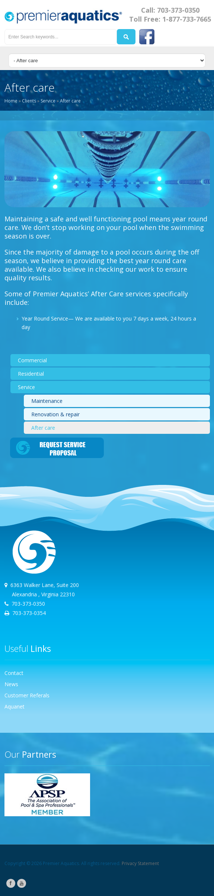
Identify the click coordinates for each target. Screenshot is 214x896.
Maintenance (47, 400)
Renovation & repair (55, 414)
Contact (13, 672)
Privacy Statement (140, 863)
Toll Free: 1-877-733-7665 (170, 19)
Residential (31, 373)
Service (48, 101)
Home (10, 101)
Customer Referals (26, 695)
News (11, 684)
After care (70, 101)
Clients (29, 101)
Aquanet (14, 706)
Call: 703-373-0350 (170, 10)
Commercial (32, 360)
